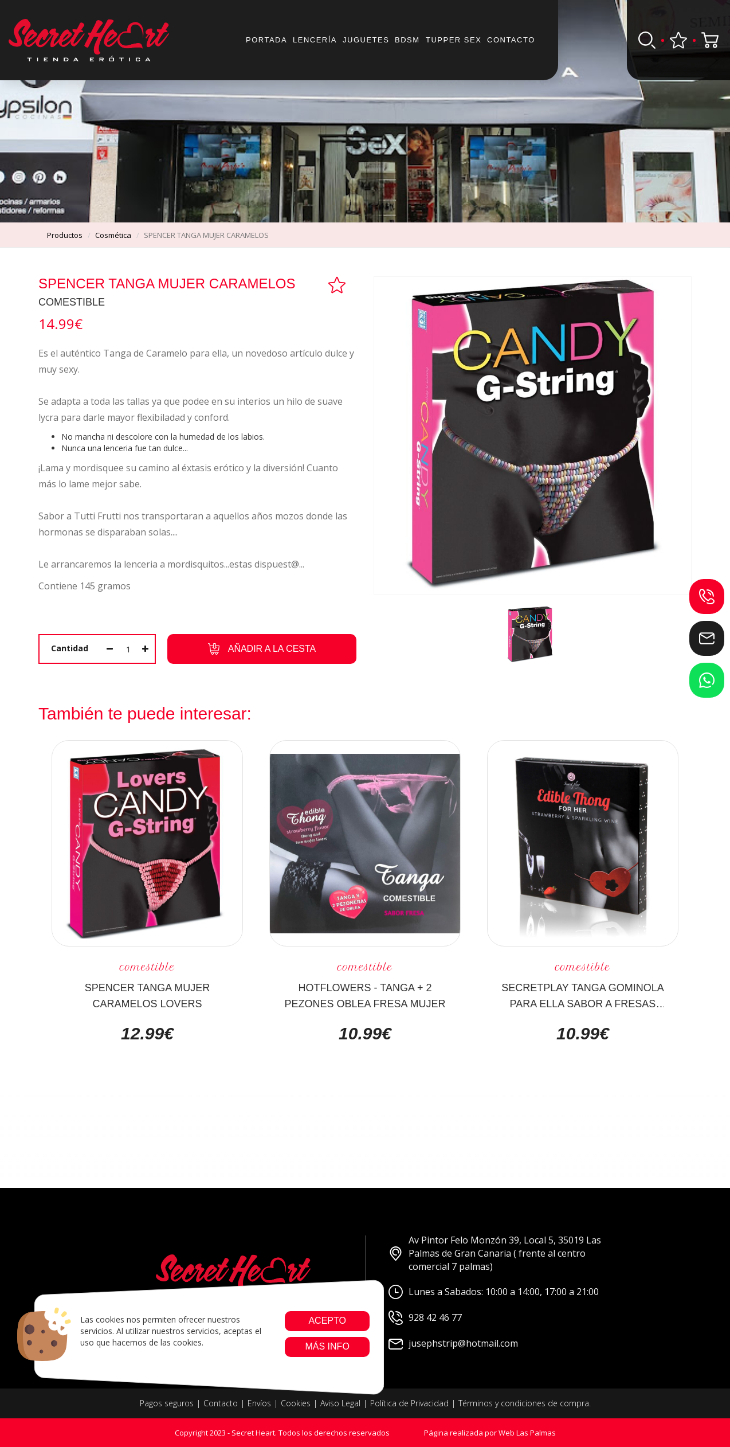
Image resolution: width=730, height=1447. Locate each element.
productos (65, 235)
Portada (266, 40)
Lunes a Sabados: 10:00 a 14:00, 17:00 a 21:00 (493, 1292)
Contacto (511, 40)
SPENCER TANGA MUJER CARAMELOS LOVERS (147, 995)
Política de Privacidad (409, 1403)
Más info (327, 1346)
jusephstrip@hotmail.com (453, 1343)
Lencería (315, 40)
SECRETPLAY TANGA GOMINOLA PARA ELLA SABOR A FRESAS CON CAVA (582, 995)
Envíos (259, 1403)
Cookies (296, 1403)
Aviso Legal (340, 1403)
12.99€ (147, 1034)
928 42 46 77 (425, 1318)
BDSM (407, 40)
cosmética (113, 235)
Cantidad (69, 648)
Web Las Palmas (527, 1433)
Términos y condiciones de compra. (524, 1403)
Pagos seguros (167, 1403)
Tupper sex (453, 40)
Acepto (327, 1320)
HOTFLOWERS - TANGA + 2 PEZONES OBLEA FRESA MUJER (364, 995)
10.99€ (365, 1034)
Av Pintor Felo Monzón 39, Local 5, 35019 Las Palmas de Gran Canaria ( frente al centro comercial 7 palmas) (494, 1253)
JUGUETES (366, 40)
